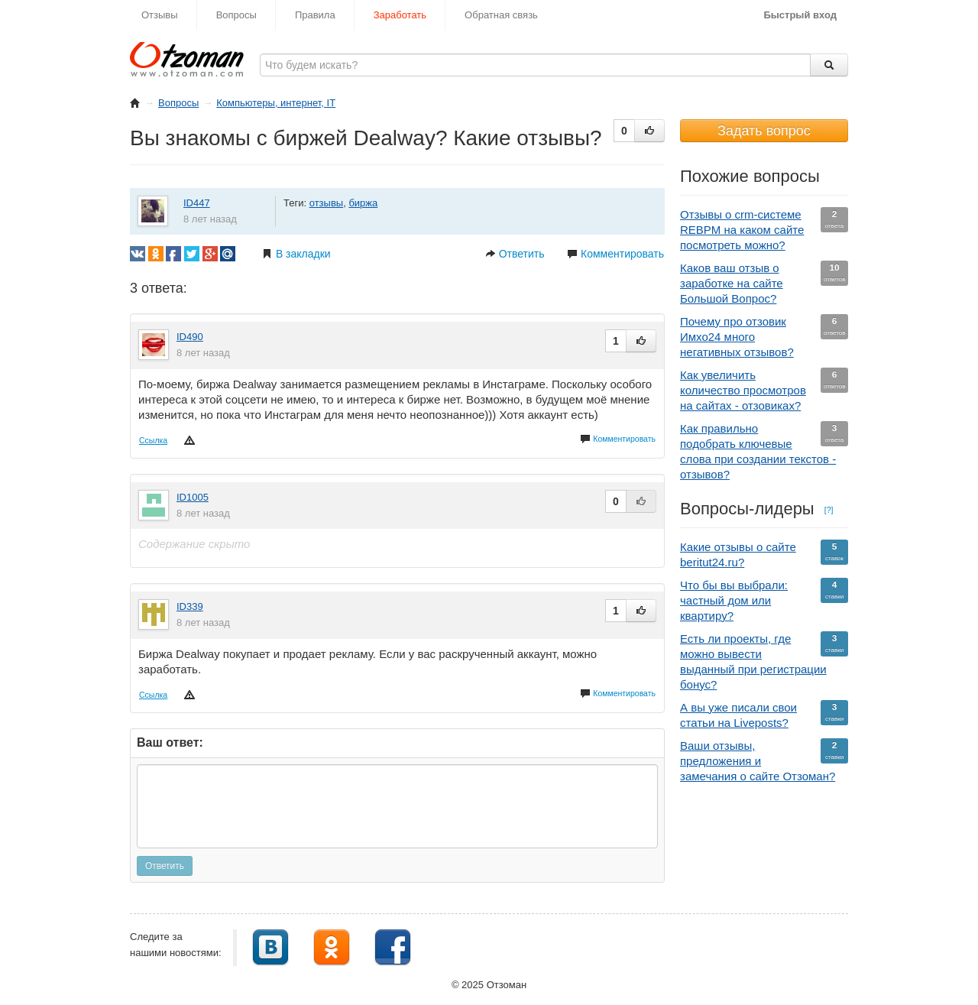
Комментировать (615, 254)
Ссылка (153, 440)
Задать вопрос (764, 130)
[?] (829, 509)
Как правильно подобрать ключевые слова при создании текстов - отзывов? (764, 451)
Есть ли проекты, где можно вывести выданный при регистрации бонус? (764, 661)
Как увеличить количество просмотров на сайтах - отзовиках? (764, 390)
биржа (362, 203)
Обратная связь (501, 15)
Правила (315, 15)
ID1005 (192, 497)
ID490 (189, 336)
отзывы (326, 203)
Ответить (515, 254)
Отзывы (159, 15)
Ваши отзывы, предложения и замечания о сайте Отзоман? (764, 760)
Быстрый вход (800, 15)
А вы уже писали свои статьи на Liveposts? (764, 714)
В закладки (296, 254)
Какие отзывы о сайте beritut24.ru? (764, 554)
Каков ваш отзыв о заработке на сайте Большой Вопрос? (764, 283)
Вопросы (236, 15)
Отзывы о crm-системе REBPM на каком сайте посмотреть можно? (764, 229)
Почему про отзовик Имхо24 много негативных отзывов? (764, 336)
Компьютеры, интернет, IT (275, 103)
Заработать (400, 15)
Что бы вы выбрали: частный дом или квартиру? (764, 600)
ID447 (196, 203)
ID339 (189, 606)
